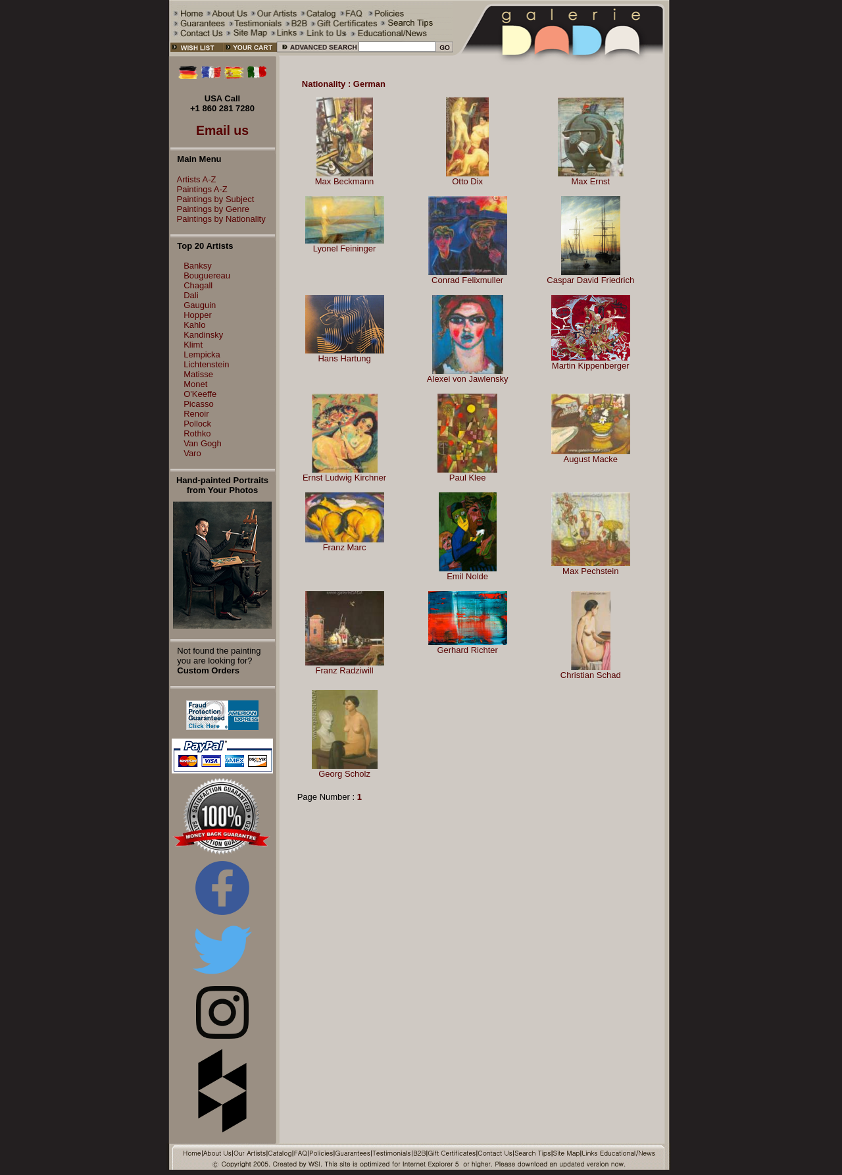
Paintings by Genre (210, 209)
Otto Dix (467, 181)
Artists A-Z (193, 179)
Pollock (197, 424)
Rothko (197, 433)
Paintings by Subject (212, 199)
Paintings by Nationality (218, 219)
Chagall (198, 285)
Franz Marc (344, 547)
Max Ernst (590, 181)
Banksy (198, 266)
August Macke (591, 459)
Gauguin (200, 305)
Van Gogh (203, 443)
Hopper (198, 315)
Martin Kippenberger (591, 366)
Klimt (193, 345)
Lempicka (202, 354)
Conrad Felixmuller (467, 280)
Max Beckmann (344, 181)
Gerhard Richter (467, 650)
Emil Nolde (467, 576)
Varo (192, 453)
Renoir (196, 414)
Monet (195, 384)
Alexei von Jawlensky (467, 379)
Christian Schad (590, 675)
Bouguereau (207, 275)
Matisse (198, 374)
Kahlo (194, 325)
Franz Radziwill (344, 670)
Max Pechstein (590, 571)
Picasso (199, 404)
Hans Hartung (344, 358)
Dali (191, 295)
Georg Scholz (344, 774)
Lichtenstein (206, 364)
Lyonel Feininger (344, 248)
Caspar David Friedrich (590, 280)
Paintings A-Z (199, 189)
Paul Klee (467, 478)
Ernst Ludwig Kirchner (344, 478)
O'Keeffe (200, 394)
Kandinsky (203, 335)
